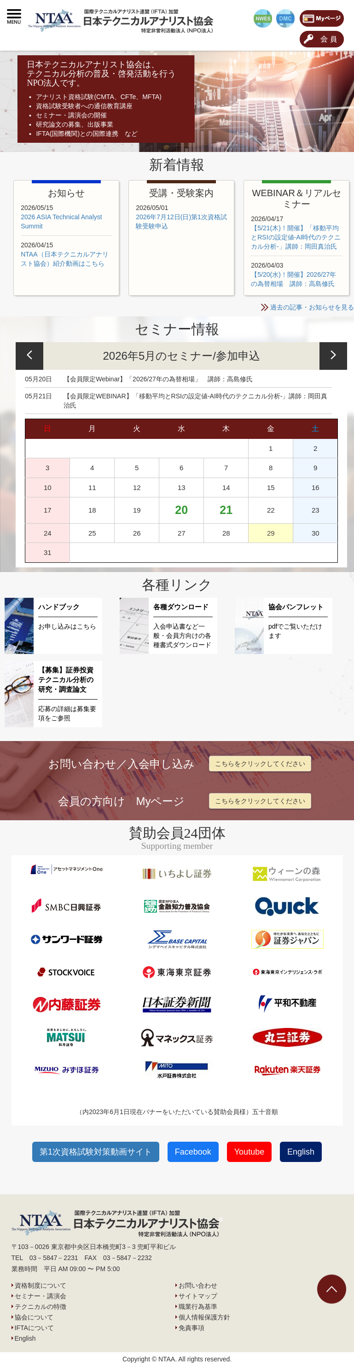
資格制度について (40, 1285)
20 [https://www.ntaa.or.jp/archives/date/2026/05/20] (181, 509)
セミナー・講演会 (40, 1296)
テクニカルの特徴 (40, 1306)
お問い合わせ (198, 1285)
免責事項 (191, 1327)
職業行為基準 (198, 1306)
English (300, 1151)
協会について (34, 1317)
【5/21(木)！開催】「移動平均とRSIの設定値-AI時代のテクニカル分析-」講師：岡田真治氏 (296, 237)
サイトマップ (198, 1296)
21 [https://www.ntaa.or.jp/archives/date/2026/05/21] (226, 509)
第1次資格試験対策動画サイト (96, 1151)
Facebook (193, 1151)
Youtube (249, 1151)
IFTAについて (34, 1327)
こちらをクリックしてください (260, 763)
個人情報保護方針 (204, 1317)
